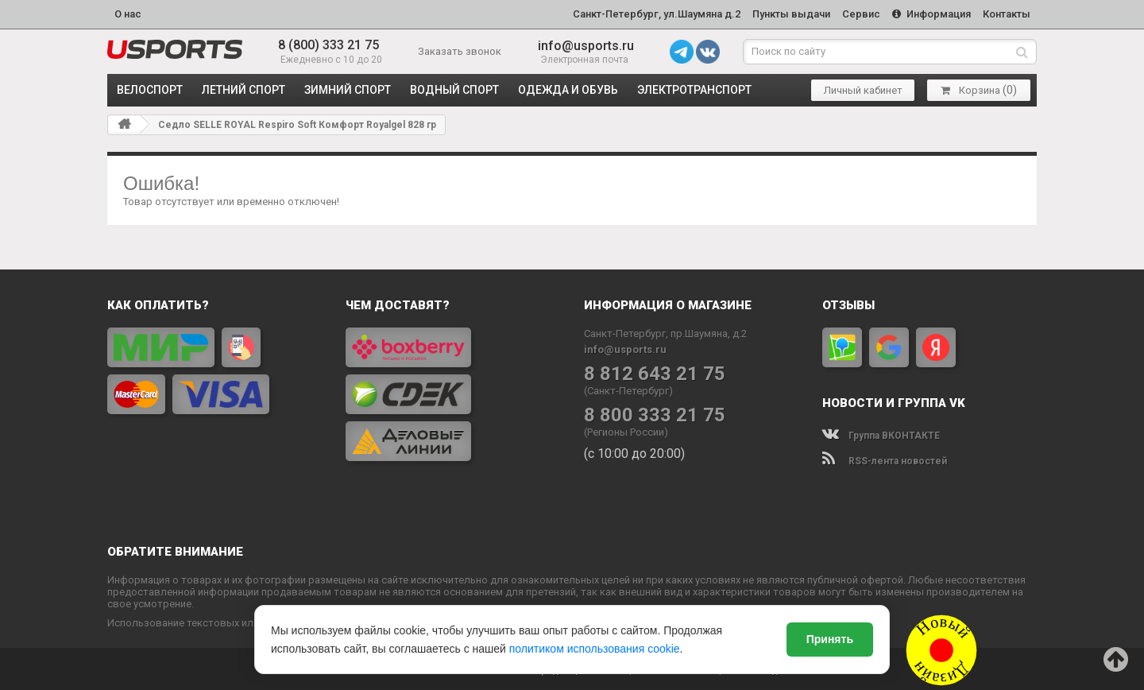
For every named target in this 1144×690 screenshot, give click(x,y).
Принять (829, 639)
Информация (928, 13)
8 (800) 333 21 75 (328, 43)
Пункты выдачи (783, 13)
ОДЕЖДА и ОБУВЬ (568, 87)
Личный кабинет (863, 88)
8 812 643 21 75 (654, 371)
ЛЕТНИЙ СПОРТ (243, 87)
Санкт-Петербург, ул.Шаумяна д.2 (646, 13)
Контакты (1006, 13)
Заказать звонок (459, 49)
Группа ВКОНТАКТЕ (881, 433)
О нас (127, 13)
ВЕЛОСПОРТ (150, 87)
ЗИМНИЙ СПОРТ (347, 87)
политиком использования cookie (594, 648)
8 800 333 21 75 (654, 413)
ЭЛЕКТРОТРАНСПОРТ (694, 87)
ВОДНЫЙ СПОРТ (454, 87)
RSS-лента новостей (884, 458)
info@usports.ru (586, 43)
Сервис (856, 13)
